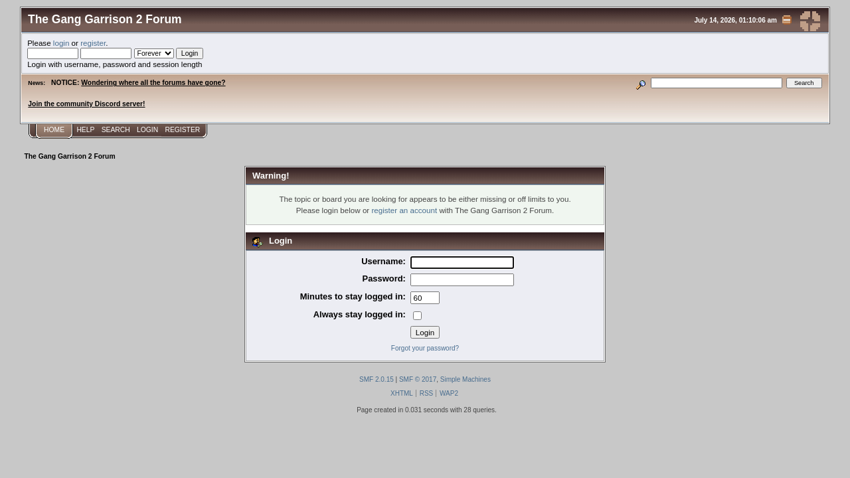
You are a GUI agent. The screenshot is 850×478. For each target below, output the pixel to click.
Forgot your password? (425, 348)
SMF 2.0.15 (376, 379)
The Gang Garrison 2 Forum (105, 19)
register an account (404, 210)
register (93, 43)
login (61, 43)
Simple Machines (465, 379)
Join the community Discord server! (86, 104)
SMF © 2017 (417, 379)
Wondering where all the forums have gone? (153, 82)
